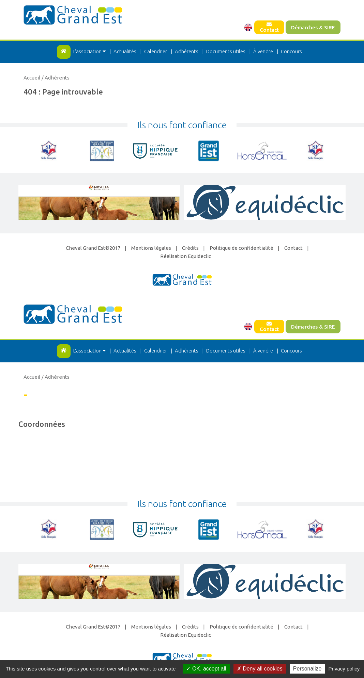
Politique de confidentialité (241, 248)
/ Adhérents (56, 78)
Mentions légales (151, 248)
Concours (291, 51)
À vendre (263, 51)
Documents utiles (225, 51)
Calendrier (155, 51)
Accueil (32, 78)
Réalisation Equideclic (185, 256)
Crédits (190, 248)
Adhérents (186, 51)
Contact (269, 27)
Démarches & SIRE (313, 27)
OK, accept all (206, 669)
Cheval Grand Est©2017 (93, 248)
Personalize (307, 669)
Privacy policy (344, 669)
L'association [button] (90, 51)
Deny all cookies (260, 669)
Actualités (124, 51)
